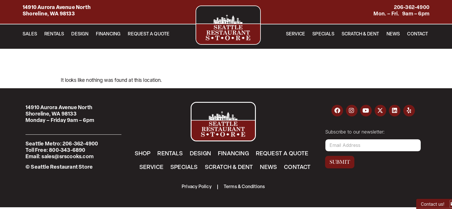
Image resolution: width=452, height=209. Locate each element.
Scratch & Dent (360, 34)
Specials (323, 34)
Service (295, 34)
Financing (108, 34)
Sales (30, 34)
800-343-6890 (67, 150)
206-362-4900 (411, 7)
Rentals (54, 34)
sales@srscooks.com (67, 157)
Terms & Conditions (244, 187)
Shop (143, 154)
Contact (417, 34)
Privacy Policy (196, 187)
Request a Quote (149, 34)
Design (79, 34)
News (393, 34)
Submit (339, 162)
